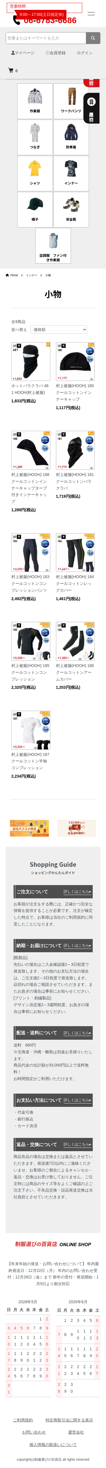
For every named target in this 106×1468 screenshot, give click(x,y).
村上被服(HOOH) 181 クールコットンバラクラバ (75, 481)
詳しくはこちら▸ (77, 891)
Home (12, 275)
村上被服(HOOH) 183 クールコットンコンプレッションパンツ (30, 583)
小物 (48, 275)
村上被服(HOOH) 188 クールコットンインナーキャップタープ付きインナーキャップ (30, 488)
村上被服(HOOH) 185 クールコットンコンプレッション (30, 672)
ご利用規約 (23, 1420)
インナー (31, 275)
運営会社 (76, 1432)
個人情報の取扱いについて (53, 1444)
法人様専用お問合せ (98, 108)
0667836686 (44, 20)
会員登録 (56, 53)
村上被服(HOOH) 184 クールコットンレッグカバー (75, 583)
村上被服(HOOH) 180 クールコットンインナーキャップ (75, 392)
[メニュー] (90, 13)
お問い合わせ (34, 1432)
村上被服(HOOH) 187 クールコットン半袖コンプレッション (30, 761)
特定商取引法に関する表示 (69, 1420)
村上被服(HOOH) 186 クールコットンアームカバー (75, 672)
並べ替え (19, 329)
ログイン (85, 53)
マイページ (22, 53)
